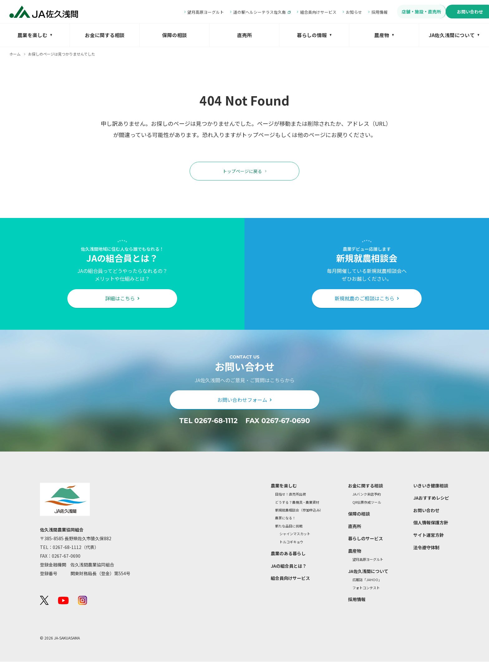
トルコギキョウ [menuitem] (291, 542)
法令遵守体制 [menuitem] (426, 548)
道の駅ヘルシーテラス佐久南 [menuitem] (239, 12)
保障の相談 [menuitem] (174, 35)
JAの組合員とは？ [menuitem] (289, 566)
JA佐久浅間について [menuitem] (452, 35)
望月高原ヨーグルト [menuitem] (185, 12)
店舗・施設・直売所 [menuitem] (401, 11)
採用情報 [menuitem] (359, 12)
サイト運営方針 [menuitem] (428, 535)
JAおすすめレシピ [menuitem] (431, 498)
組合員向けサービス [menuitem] (297, 12)
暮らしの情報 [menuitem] (312, 35)
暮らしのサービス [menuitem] (365, 539)
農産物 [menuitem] (381, 35)
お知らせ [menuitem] (333, 12)
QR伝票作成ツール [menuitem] (366, 502)
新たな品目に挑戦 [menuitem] (289, 526)
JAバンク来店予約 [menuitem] (366, 494)
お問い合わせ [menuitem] (453, 11)
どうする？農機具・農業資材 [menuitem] (297, 502)
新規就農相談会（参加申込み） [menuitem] (299, 510)
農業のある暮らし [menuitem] (288, 554)
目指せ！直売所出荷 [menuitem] (290, 494)
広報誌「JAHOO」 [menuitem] (367, 580)
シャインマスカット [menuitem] (294, 534)
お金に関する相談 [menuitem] (105, 35)
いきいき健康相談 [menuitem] (430, 486)
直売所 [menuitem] (244, 35)
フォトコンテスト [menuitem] (366, 588)
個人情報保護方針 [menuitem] (430, 523)
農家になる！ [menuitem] (285, 518)
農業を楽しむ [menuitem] (32, 35)
